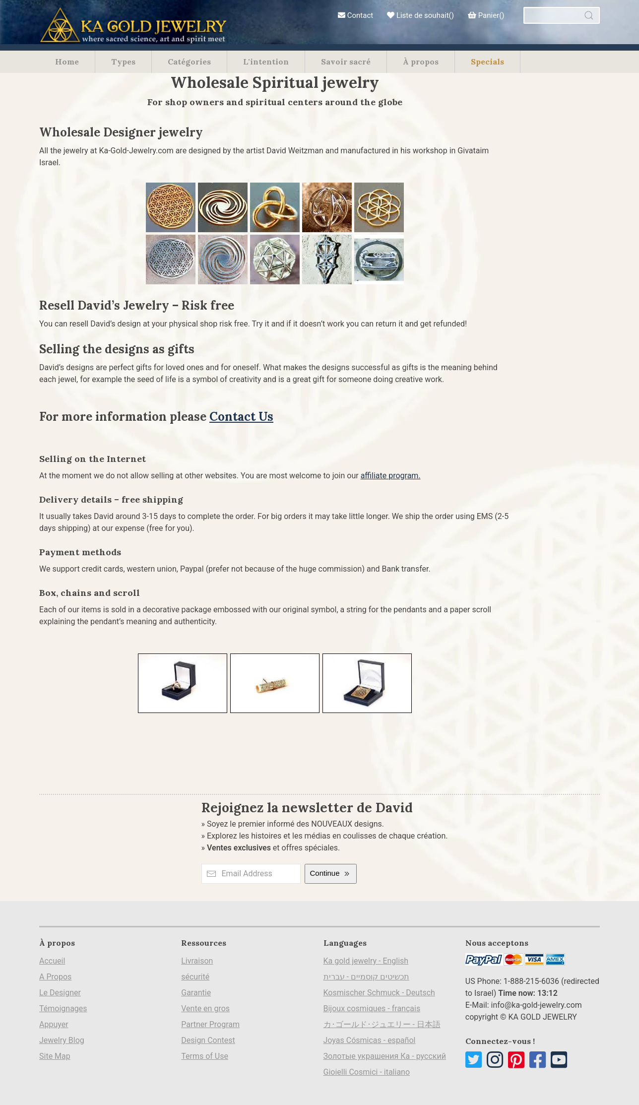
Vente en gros (205, 1008)
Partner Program (210, 1024)
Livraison (197, 961)
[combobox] (561, 15)
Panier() (486, 15)
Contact (355, 15)
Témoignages (63, 1008)
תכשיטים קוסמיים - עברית (366, 976)
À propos (421, 61)
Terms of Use (204, 1056)
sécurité (195, 976)
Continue (330, 874)
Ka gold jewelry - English (366, 961)
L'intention (266, 61)
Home (67, 61)
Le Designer (60, 992)
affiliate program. (391, 475)
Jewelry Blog (61, 1040)
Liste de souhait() (420, 15)
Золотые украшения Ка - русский (384, 1056)
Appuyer (53, 1024)
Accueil (52, 961)
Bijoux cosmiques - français (372, 1008)
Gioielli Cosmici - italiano (366, 1072)
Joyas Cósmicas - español (369, 1040)
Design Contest (208, 1040)
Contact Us (241, 416)
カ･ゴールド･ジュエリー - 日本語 (382, 1024)
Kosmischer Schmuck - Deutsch (379, 992)
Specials (487, 61)
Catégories (189, 61)
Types (123, 61)
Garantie (196, 992)
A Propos (55, 976)
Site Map (54, 1056)
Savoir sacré (346, 61)
